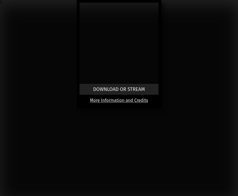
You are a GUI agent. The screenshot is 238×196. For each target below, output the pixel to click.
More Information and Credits (119, 100)
